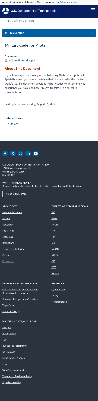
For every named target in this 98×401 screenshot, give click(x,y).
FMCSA (54, 226)
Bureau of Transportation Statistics (20, 300)
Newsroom (7, 226)
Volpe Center (8, 306)
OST (53, 268)
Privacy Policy (9, 334)
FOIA (4, 341)
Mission (6, 219)
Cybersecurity (58, 290)
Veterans (29, 22)
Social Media (8, 232)
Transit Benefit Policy (13, 250)
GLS (53, 244)
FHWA (54, 219)
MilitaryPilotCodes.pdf (22, 62)
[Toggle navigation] (93, 10)
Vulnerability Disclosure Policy (17, 377)
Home (8, 22)
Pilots (14, 125)
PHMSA (55, 274)
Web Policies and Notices (14, 371)
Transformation (59, 303)
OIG (53, 262)
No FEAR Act (8, 353)
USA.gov (6, 328)
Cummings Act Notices (13, 359)
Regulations (8, 244)
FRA (53, 232)
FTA (53, 238)
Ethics (5, 365)
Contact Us (8, 262)
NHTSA (54, 256)
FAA (53, 213)
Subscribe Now (16, 195)
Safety (54, 296)
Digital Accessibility (11, 383)
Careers (18, 22)
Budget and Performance (15, 347)
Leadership (7, 238)
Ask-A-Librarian (11, 312)
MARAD (55, 250)
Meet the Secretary (12, 213)
